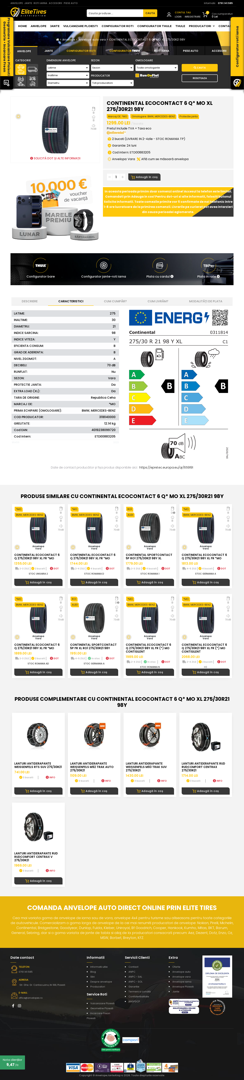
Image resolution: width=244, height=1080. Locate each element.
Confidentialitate (138, 996)
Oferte (176, 967)
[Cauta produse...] (115, 13)
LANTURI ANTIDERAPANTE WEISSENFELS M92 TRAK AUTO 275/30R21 (92, 767)
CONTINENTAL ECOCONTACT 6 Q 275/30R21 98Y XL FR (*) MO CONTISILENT (148, 648)
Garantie (133, 986)
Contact (226, 26)
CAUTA (150, 13)
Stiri (92, 977)
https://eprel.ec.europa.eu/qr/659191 (166, 467)
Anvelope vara (181, 977)
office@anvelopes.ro (31, 997)
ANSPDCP (134, 1001)
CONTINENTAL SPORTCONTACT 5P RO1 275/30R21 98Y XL (149, 556)
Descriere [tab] (30, 301)
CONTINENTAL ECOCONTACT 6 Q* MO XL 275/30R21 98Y (147, 40)
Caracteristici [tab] (70, 301)
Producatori (97, 986)
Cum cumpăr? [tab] (115, 301)
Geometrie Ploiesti (101, 1008)
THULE (180, 26)
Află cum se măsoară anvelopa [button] (163, 159)
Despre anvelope (101, 981)
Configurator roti (117, 26)
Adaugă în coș (144, 177)
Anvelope (38, 26)
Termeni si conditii (139, 991)
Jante (54, 26)
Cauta (200, 67)
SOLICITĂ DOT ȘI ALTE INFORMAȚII (55, 158)
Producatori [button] (202, 26)
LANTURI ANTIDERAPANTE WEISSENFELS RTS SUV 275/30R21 (38, 765)
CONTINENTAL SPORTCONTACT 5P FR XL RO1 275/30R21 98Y (93, 646)
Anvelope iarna (181, 981)
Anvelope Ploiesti (183, 986)
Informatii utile (99, 967)
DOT (54, 568)
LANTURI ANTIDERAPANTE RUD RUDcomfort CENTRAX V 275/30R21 (36, 856)
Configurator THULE (154, 26)
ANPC (131, 972)
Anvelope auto (181, 972)
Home (22, 26)
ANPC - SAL (135, 977)
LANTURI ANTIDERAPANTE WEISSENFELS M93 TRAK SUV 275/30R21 (146, 767)
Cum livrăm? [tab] (158, 301)
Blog (93, 972)
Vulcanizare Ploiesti (80, 26)
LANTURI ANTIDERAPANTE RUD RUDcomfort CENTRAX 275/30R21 (203, 767)
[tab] (24, 50)
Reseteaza (200, 78)
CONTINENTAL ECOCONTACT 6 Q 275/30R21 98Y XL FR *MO (37, 556)
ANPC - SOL (135, 981)
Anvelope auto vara (92, 40)
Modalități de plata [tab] (205, 301)
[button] (159, 269)
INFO (50, 777)
